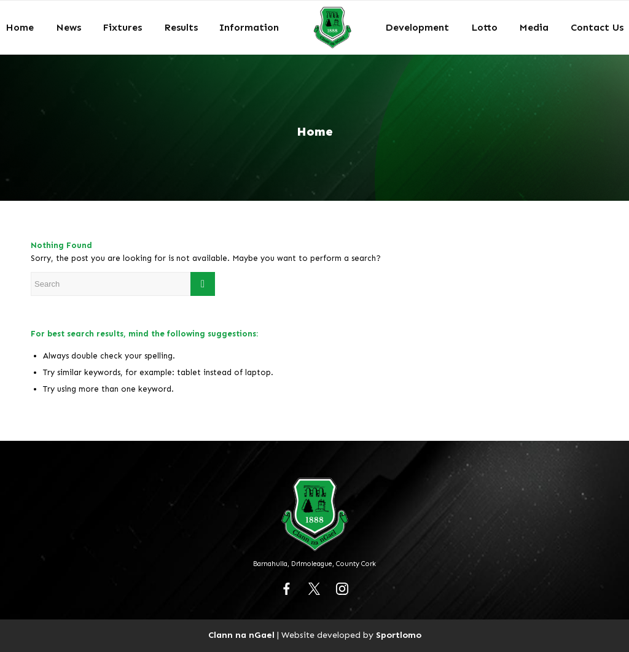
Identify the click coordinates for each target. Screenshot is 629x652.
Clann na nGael (241, 634)
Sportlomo (398, 634)
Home (315, 131)
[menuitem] (19, 28)
